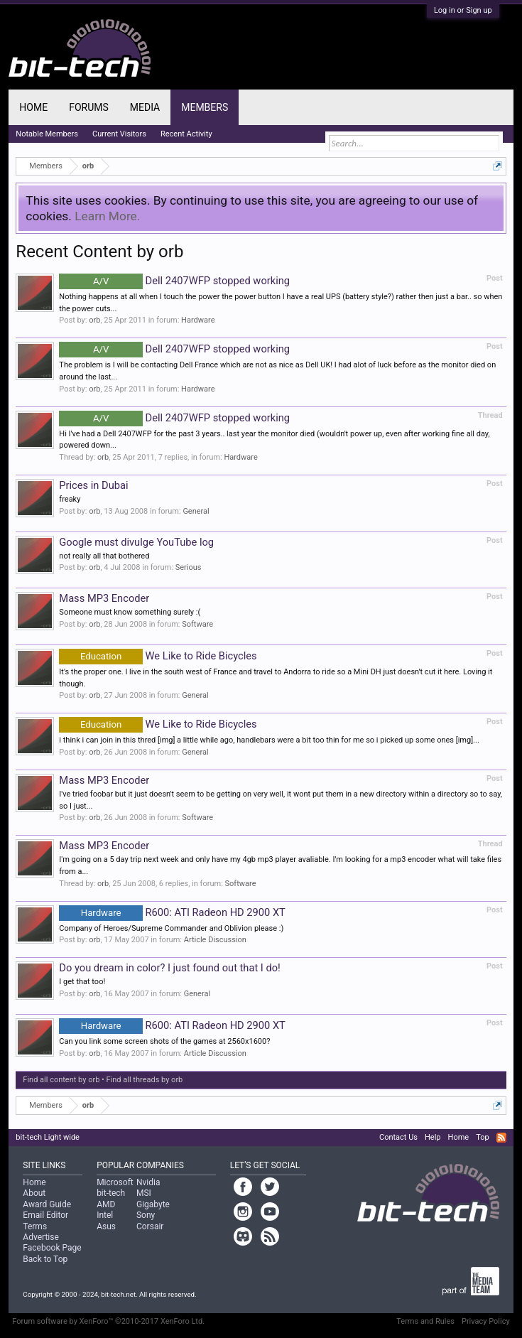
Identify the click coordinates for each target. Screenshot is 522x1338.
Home (33, 107)
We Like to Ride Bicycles (157, 655)
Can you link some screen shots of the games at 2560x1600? (164, 1041)
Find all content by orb (61, 1079)
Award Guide (47, 1204)
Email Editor (45, 1215)
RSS (501, 1138)
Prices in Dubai (93, 485)
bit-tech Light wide (48, 1137)
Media (145, 107)
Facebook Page (52, 1248)
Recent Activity (186, 134)
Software (197, 624)
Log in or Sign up (463, 10)
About (34, 1193)
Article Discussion (215, 939)
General (196, 511)
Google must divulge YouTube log (136, 542)
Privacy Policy (486, 1321)
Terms (35, 1226)
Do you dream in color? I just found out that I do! (170, 967)
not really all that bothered (104, 556)
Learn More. (107, 216)
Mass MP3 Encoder (104, 598)
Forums (89, 107)
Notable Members (47, 134)
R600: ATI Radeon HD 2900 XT (172, 912)
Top (482, 1137)
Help (433, 1137)
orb (94, 320)
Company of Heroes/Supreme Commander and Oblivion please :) (171, 928)
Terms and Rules (425, 1321)
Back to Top (45, 1259)
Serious (188, 567)
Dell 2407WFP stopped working (174, 280)
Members (204, 107)
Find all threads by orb (145, 1079)
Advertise (40, 1237)
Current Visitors (119, 134)
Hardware (197, 320)
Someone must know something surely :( (129, 612)
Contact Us (398, 1137)
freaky (69, 499)
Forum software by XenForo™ (108, 1321)
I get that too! (82, 981)
